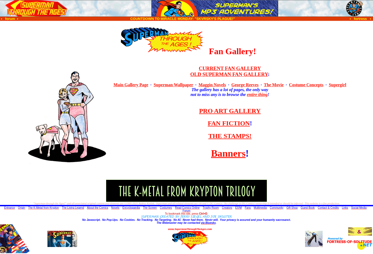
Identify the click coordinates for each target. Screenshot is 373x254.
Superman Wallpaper (173, 85)
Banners (228, 153)
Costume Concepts (306, 85)
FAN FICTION (229, 123)
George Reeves (244, 85)
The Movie (274, 85)
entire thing (257, 94)
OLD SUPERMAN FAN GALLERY (229, 74)
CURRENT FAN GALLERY (230, 68)
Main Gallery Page (130, 85)
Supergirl (337, 85)
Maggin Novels (212, 85)
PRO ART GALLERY (230, 110)
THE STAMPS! (229, 135)
